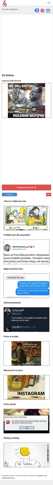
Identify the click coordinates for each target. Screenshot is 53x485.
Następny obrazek (26, 187)
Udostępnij (9, 194)
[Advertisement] (26, 43)
